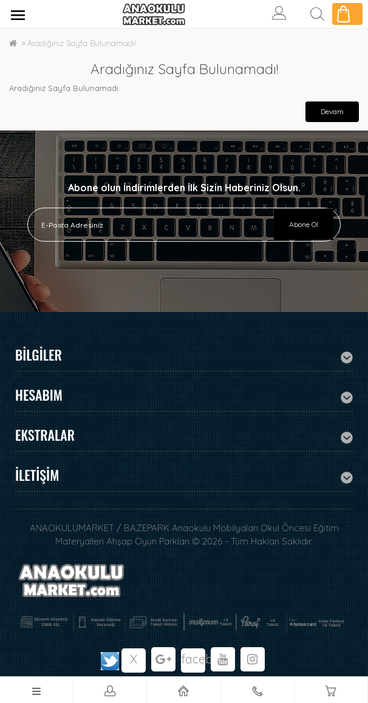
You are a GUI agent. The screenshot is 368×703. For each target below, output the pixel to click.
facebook (193, 659)
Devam (332, 111)
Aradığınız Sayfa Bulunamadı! (82, 43)
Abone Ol (303, 224)
